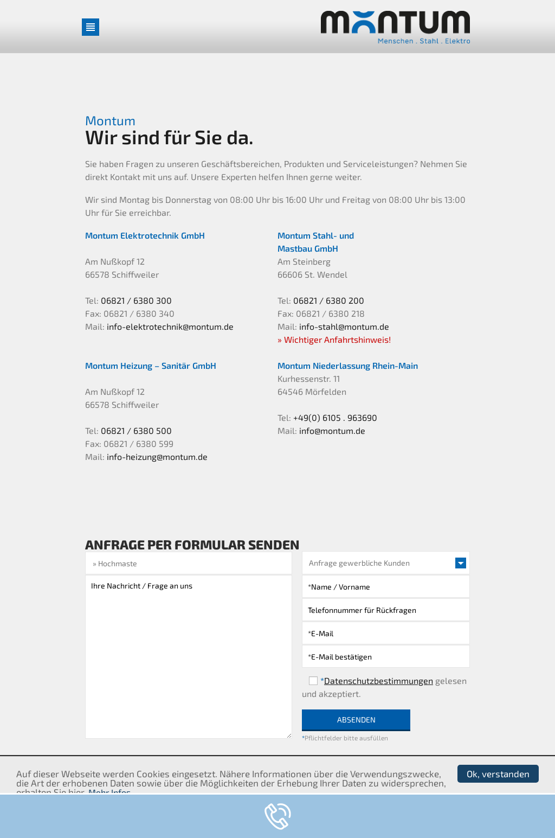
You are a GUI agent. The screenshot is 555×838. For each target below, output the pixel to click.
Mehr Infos (109, 792)
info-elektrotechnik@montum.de (170, 326)
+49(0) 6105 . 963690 (335, 417)
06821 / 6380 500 (136, 430)
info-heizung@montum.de (157, 456)
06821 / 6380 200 (328, 300)
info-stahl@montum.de (344, 326)
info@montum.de (332, 430)
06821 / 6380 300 (136, 300)
